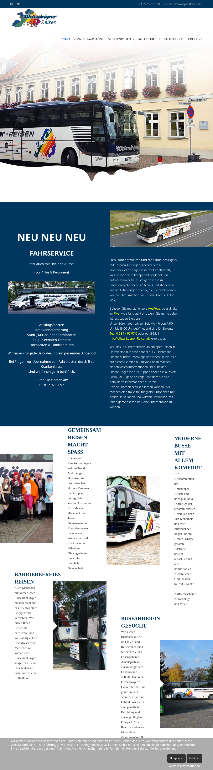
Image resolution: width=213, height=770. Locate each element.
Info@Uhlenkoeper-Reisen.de (130, 338)
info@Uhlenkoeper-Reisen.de (183, 4)
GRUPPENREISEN (119, 39)
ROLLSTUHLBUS (149, 39)
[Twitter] (18, 4)
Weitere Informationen (184, 766)
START (66, 39)
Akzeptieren (176, 758)
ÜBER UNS (195, 39)
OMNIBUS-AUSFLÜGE (88, 39)
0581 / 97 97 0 (151, 4)
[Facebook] (11, 4)
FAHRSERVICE (173, 39)
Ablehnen (194, 758)
